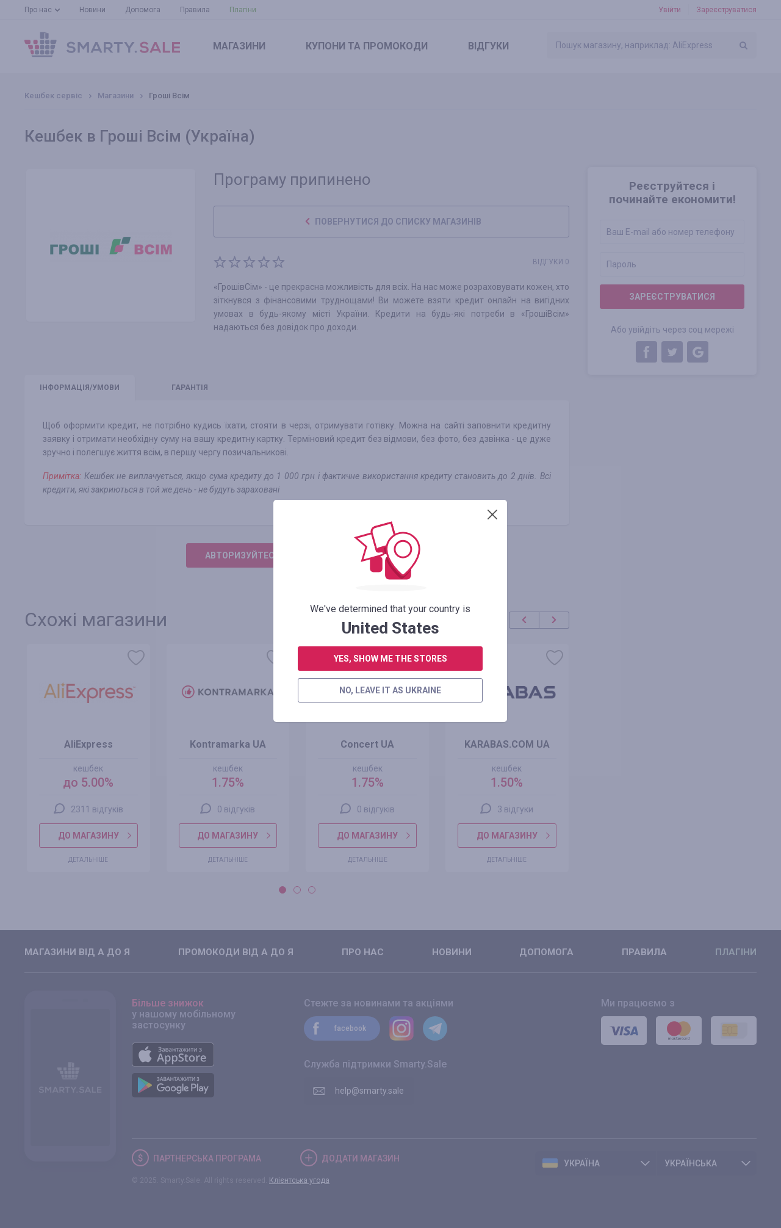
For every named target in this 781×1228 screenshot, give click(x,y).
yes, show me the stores (390, 354)
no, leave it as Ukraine (390, 386)
